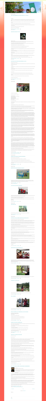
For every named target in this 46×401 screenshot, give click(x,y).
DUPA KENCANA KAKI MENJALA (17, 247)
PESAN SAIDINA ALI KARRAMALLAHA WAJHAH (19, 311)
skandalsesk (13, 29)
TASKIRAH (13, 332)
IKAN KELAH (13, 204)
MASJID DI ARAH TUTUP (15, 31)
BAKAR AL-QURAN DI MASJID (16, 334)
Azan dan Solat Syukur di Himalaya (16, 185)
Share (11, 398)
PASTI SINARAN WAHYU (14, 183)
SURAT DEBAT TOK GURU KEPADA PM (16, 153)
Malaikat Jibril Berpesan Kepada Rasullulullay (18, 156)
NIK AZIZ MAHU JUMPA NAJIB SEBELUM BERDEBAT (20, 366)
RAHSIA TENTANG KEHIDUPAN (16, 322)
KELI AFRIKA (13, 296)
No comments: (18, 58)
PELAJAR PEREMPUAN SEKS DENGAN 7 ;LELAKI (19, 15)
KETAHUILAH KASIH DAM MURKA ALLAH (18, 61)
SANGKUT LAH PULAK (15, 280)
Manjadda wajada (12, 4)
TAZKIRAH (13, 79)
